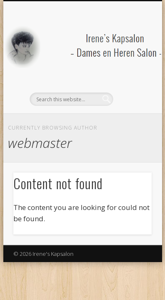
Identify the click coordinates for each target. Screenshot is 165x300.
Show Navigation (131, 74)
